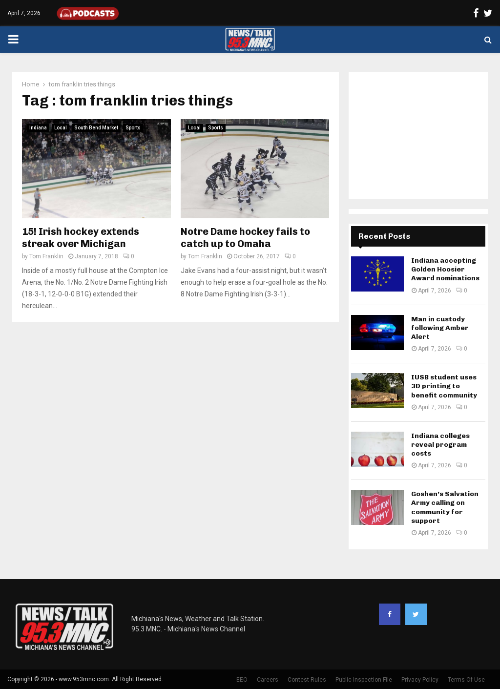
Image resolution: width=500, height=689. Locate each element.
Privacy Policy (419, 679)
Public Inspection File (363, 679)
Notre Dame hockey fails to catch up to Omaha (245, 238)
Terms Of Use (466, 679)
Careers (267, 679)
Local (60, 127)
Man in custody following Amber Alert (440, 328)
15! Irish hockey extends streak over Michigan (80, 238)
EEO (242, 679)
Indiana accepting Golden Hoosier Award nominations (445, 269)
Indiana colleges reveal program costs (440, 445)
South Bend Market (96, 127)
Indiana (38, 127)
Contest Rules (307, 679)
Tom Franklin (46, 256)
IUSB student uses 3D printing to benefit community (444, 386)
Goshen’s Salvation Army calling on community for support (445, 507)
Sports (133, 127)
